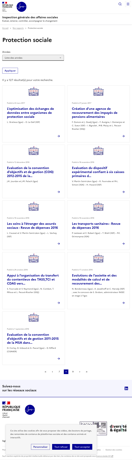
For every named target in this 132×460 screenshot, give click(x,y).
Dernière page (86, 371)
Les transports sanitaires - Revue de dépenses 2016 (96, 225)
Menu (128, 4)
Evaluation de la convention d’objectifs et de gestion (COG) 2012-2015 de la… (30, 172)
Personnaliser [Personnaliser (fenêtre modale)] (40, 447)
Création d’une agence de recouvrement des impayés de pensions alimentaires (94, 112)
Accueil (5, 28)
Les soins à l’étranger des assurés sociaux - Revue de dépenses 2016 (32, 225)
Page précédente (52, 371)
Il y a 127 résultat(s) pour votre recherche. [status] (27, 80)
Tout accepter (82, 447)
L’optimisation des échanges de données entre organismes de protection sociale (30, 112)
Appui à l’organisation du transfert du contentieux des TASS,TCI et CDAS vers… (33, 279)
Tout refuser (61, 447)
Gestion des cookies (114, 450)
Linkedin (126, 388)
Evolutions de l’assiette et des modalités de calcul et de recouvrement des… (94, 279)
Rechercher (120, 4)
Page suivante (79, 371)
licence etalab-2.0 (103, 456)
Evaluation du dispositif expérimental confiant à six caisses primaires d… (98, 172)
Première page (45, 371)
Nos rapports (18, 28)
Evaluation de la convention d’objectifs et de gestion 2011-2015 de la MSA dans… (33, 338)
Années (6, 52)
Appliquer (10, 70)
